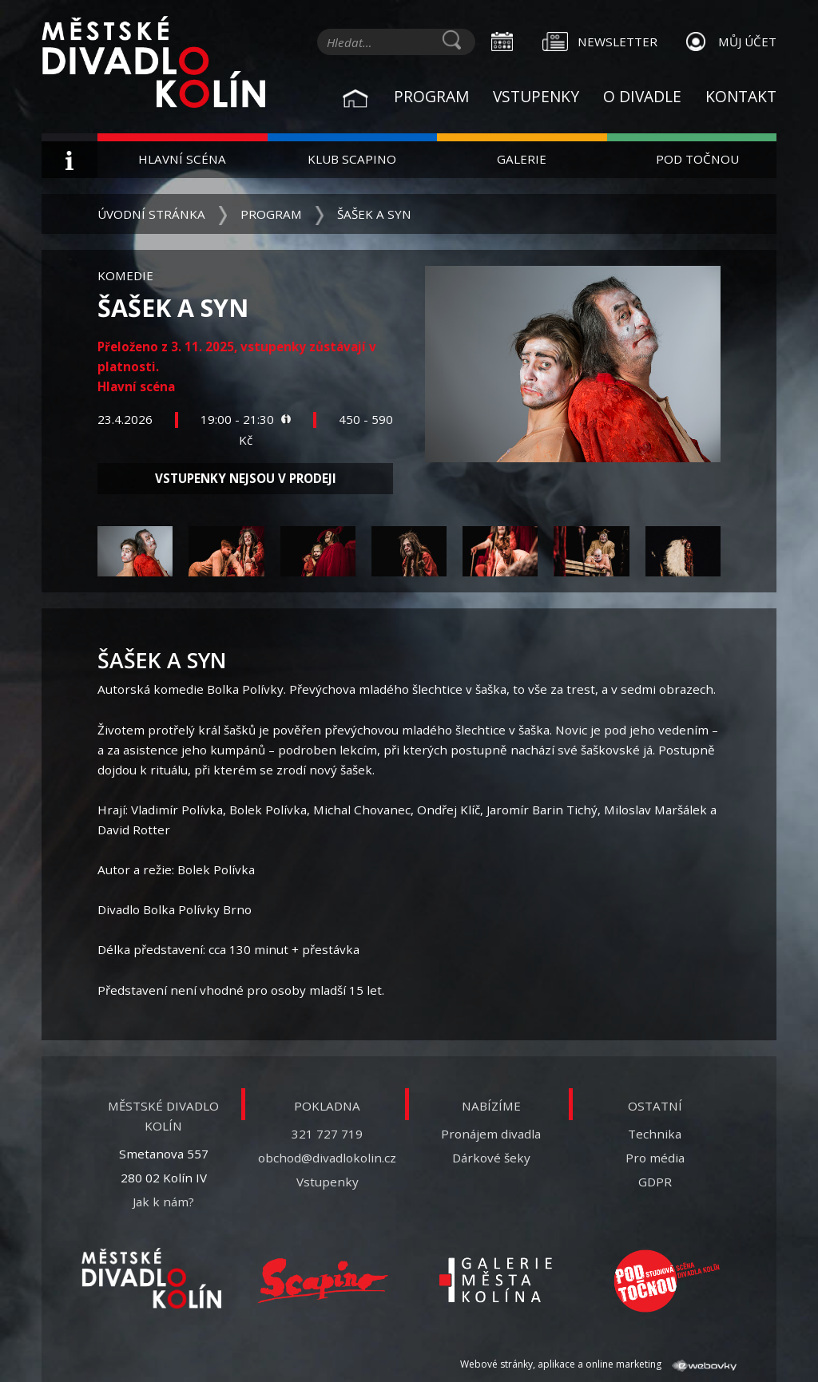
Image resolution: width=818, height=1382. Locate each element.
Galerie (521, 159)
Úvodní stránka (151, 214)
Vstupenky (536, 96)
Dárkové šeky (491, 1158)
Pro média (655, 1158)
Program (431, 96)
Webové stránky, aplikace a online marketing (598, 1364)
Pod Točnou (697, 159)
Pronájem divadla (491, 1134)
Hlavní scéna (182, 159)
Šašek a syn (374, 214)
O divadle (642, 96)
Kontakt (740, 96)
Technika (654, 1134)
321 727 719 (327, 1134)
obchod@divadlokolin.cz (327, 1158)
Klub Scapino (352, 159)
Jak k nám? (163, 1202)
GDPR (655, 1182)
